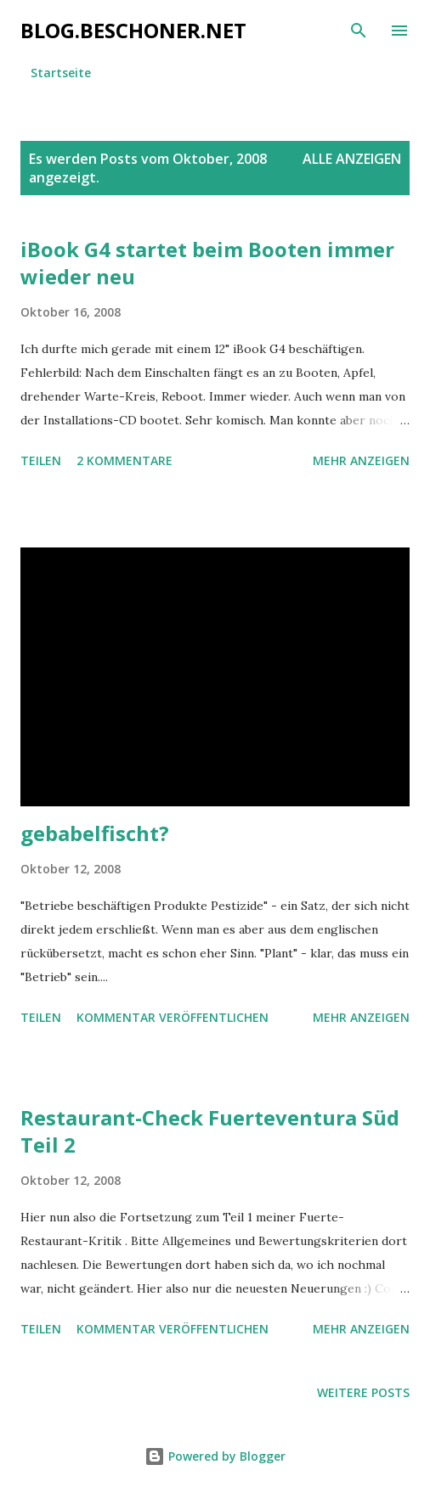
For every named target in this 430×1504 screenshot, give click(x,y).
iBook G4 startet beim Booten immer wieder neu (207, 262)
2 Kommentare (124, 460)
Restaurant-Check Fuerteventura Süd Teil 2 (209, 1131)
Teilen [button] (40, 460)
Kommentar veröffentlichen (172, 1017)
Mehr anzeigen (361, 460)
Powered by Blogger (215, 1456)
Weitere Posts (363, 1392)
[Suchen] (358, 30)
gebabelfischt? (94, 833)
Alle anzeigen (352, 158)
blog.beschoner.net (133, 30)
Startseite (61, 73)
